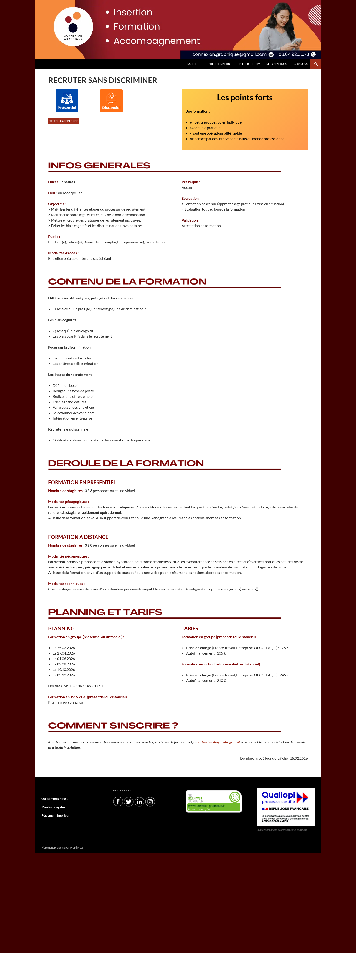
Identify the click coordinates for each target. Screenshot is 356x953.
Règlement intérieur (53, 815)
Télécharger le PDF (63, 121)
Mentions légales (51, 806)
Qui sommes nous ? (52, 798)
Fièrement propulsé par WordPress (62, 847)
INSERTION (193, 63)
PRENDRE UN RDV (249, 63)
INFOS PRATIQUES (276, 63)
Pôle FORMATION (219, 63)
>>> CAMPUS (300, 63)
